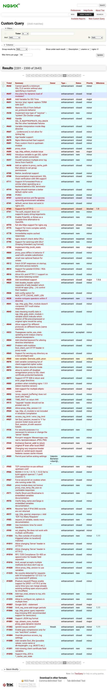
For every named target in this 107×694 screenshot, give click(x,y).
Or (89, 37)
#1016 (9, 562)
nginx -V (93, 49)
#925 (9, 416)
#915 (9, 402)
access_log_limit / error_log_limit (30, 416)
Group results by (8, 49)
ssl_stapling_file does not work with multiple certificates (31, 531)
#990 (9, 530)
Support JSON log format (26, 618)
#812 (9, 263)
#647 (9, 94)
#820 (9, 280)
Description (72, 49)
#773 (9, 225)
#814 (9, 269)
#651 (9, 102)
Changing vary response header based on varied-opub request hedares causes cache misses (29, 451)
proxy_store (20, 148)
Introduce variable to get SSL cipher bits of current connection (31, 155)
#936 (9, 430)
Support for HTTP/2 (24, 209)
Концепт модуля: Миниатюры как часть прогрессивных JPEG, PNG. (31, 438)
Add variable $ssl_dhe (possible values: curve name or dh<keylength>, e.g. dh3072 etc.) (30, 643)
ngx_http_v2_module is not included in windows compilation (31, 412)
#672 (9, 137)
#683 (9, 148)
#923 (9, 408)
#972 (9, 501)
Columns (9, 45)
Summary (19, 83)
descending (35, 49)
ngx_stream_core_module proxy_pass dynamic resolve (28, 622)
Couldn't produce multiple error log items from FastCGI (31, 161)
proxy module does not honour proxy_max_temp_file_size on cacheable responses (29, 487)
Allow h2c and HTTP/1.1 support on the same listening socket (31, 275)
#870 (9, 362)
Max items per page (10, 55)
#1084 (9, 635)
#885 (9, 389)
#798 (9, 247)
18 (46, 76)
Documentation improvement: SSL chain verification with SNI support (30, 177)
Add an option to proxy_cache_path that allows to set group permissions (31, 168)
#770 (9, 217)
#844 (9, 324)
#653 (9, 107)
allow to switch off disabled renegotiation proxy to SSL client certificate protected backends (30, 372)
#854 (9, 340)
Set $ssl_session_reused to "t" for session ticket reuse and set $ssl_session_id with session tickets (30, 423)
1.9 (97, 209)
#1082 (9, 627)
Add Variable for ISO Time (27, 99)
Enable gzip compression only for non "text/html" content (30, 631)
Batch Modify (12, 669)
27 (79, 76)
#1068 (9, 618)
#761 (9, 212)
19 (50, 76)
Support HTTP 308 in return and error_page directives (29, 379)
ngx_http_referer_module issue (29, 151)
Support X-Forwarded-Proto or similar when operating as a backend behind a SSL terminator (30, 184)
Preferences (76, 10)
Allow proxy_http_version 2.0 (28, 408)
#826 (9, 293)
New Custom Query (97, 19)
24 (68, 76)
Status (78, 83)
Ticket (18, 34)
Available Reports (78, 19)
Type (63, 83)
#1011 (9, 543)
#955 (9, 448)
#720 (9, 195)
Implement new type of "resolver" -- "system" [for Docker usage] (31, 114)
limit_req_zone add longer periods (30, 607)
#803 (9, 252)
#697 (9, 160)
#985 (9, 519)
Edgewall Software (28, 686)
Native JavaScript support (27, 173)
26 (76, 76)
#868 (9, 359)
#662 (9, 118)
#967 (9, 480)
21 (57, 76)
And (6, 37)
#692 (9, 154)
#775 (9, 228)
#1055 (9, 599)
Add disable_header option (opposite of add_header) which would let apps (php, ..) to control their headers (30, 286)
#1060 (9, 607)
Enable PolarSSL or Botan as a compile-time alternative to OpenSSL (29, 219)
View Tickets (85, 14)
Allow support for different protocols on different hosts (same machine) (31, 326)
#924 (9, 411)
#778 (9, 233)
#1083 (9, 630)
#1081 (9, 621)
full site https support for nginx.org (31, 225)
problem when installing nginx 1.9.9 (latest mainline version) (31, 384)
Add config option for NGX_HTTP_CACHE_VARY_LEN (29, 294)
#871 (9, 367)
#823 (9, 282)
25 (72, 76)
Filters (9, 28)
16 (39, 76)
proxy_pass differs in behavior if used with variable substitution (29, 253)
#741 (9, 203)
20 (53, 76)
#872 (9, 370)
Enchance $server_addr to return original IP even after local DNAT (30, 444)
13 (28, 76)
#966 (9, 472)
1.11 (98, 536)
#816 (9, 274)
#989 (9, 525)
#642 (9, 86)
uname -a (84, 49)
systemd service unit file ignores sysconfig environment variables (30, 199)
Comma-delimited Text (50, 681)
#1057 (9, 604)
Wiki (73, 14)
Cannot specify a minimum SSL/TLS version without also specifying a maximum (28, 88)
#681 (9, 143)
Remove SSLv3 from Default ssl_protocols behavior (28, 108)
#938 (9, 437)
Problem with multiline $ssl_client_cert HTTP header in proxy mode (29, 348)
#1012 (9, 549)
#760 (9, 209)
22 (61, 76)
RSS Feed (29, 681)
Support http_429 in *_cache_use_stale (24, 655)
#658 (9, 113)
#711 (9, 181)
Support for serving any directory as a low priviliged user (31, 354)
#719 (9, 189)
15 (35, 76)
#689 (9, 151)
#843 (9, 311)
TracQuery (79, 674)
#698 (9, 165)
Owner (52, 83)
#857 (9, 345)
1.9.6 (98, 280)
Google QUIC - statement (26, 604)
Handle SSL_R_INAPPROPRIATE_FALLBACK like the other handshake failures (31, 121)
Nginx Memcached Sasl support (29, 140)
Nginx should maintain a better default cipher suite (29, 190)
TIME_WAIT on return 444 (26, 399)
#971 (9, 493)
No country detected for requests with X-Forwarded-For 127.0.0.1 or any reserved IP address (30, 575)
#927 (9, 419)
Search (100, 14)
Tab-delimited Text (76, 681)
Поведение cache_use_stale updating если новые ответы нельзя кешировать (28, 334)
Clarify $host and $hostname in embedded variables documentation (29, 495)
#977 (9, 514)
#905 (9, 399)
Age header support (24, 137)
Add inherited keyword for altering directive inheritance (30, 341)
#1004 (9, 536)
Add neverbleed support (26, 280)
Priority (90, 83)
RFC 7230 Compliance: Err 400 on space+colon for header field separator (30, 557)
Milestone (100, 83)
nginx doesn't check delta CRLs (29, 239)
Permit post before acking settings (31, 456)
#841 (9, 304)
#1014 (9, 554)
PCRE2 (18, 195)
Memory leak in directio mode (28, 367)
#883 (9, 383)
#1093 (9, 654)
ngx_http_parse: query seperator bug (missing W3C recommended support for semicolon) (30, 613)
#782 (9, 239)
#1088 (9, 641)
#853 (9, 332)
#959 (9, 456)
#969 (9, 485)
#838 (9, 298)
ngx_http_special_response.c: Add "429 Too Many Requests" (30, 515)
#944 (9, 443)
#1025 (9, 573)
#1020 (9, 568)
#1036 (9, 594)
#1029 (9, 581)
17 (42, 76)
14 (31, 76)
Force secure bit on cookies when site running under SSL (30, 481)
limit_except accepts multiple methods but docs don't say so (29, 563)
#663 (9, 126)
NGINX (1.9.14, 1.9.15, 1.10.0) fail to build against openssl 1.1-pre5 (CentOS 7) (31, 474)
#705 (9, 173)
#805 (9, 258)
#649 (9, 99)
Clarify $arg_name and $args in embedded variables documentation (29, 503)
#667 (9, 132)
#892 (9, 394)
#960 (9, 466)
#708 (9, 176)
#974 (9, 509)
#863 (9, 353)
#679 (9, 140)
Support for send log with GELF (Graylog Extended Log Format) (29, 243)
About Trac (100, 10)
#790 (9, 242)
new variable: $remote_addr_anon (30, 359)
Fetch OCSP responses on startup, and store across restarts (30, 264)
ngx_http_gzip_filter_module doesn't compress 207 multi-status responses (31, 306)
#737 (9, 198)
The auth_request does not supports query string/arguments (30, 213)
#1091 (9, 648)
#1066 (9, 610)
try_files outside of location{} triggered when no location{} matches (28, 538)
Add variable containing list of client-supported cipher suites (28, 363)
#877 (9, 378)
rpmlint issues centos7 (25, 627)
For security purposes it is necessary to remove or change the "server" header (31, 432)
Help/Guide (88, 10)
